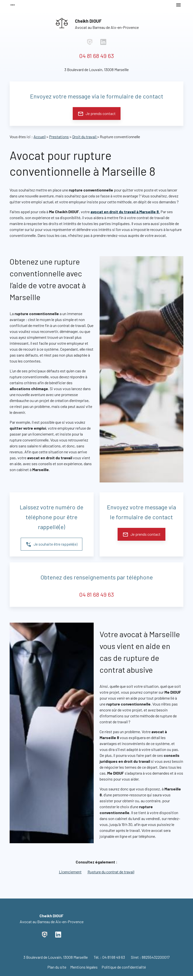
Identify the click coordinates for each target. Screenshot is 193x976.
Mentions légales (84, 967)
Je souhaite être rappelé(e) (51, 544)
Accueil (40, 136)
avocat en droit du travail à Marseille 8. (125, 211)
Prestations (59, 136)
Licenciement (70, 871)
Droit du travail (84, 136)
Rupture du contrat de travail (111, 871)
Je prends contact (97, 114)
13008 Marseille (96, 69)
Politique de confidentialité (124, 967)
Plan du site (56, 967)
